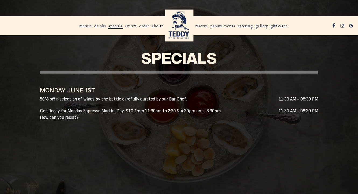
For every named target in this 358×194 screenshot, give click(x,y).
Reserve (201, 25)
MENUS (85, 25)
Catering (245, 25)
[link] (179, 25)
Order (144, 25)
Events (130, 25)
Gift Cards (279, 25)
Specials (115, 25)
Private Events (222, 25)
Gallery (261, 25)
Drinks (100, 25)
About (157, 25)
